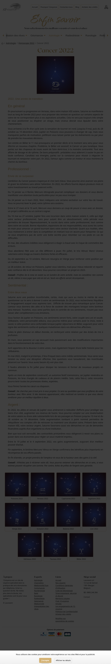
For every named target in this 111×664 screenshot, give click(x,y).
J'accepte (45, 660)
